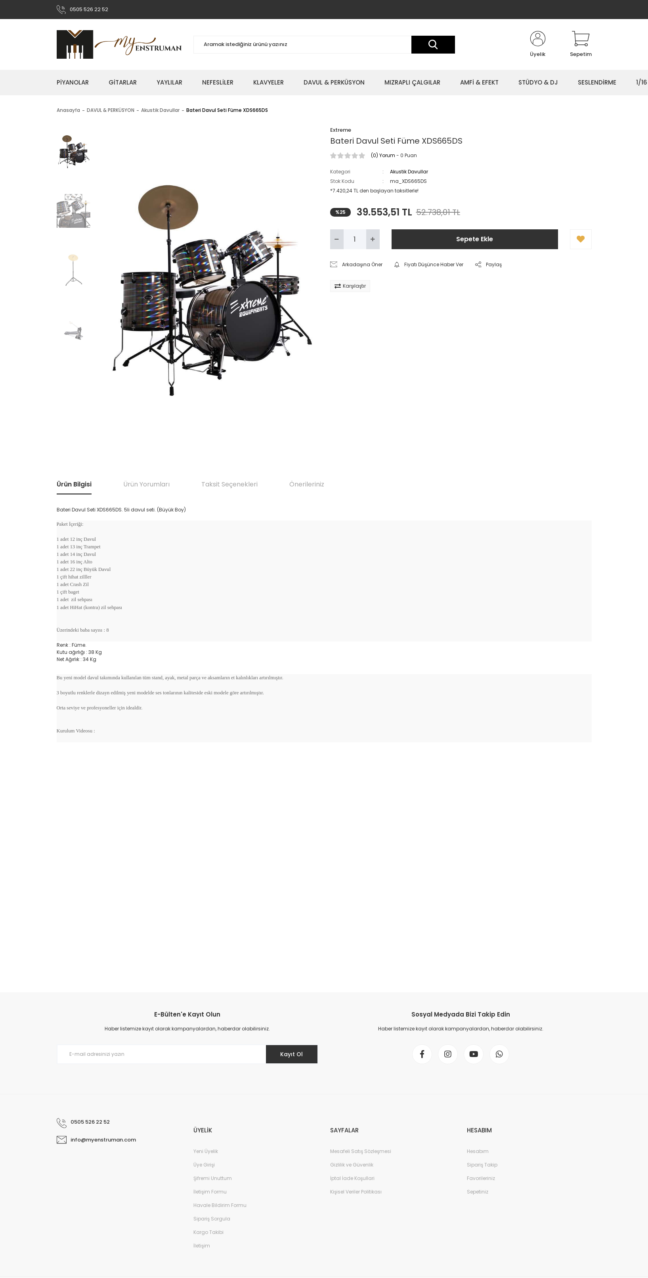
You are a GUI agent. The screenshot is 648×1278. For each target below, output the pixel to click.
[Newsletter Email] (187, 1054)
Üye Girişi (204, 1164)
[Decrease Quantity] (337, 239)
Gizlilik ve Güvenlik (351, 1164)
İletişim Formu (210, 1191)
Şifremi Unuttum (212, 1178)
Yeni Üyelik (205, 1151)
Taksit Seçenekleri (229, 484)
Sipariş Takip (482, 1164)
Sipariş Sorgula (211, 1218)
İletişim (201, 1245)
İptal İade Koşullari (352, 1178)
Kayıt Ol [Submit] (291, 1054)
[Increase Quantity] (373, 239)
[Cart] (581, 44)
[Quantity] (355, 239)
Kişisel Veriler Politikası (356, 1191)
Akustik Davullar (409, 171)
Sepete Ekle (474, 239)
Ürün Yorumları (146, 484)
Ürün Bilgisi (74, 484)
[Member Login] (537, 44)
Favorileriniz (481, 1178)
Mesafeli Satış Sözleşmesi (360, 1151)
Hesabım (478, 1151)
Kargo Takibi (208, 1232)
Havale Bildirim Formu (220, 1205)
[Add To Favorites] (581, 239)
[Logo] (119, 44)
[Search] (324, 45)
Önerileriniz (306, 484)
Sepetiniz (477, 1191)
